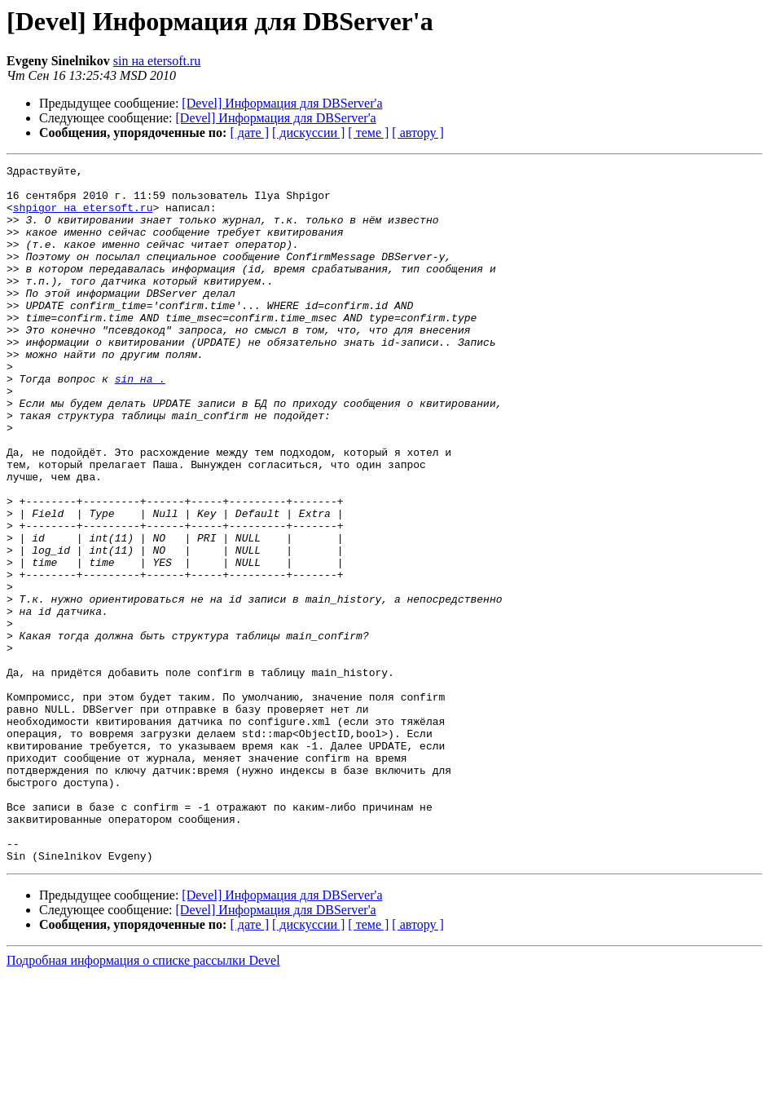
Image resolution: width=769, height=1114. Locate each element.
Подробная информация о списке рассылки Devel (143, 1100)
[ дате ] (249, 132)
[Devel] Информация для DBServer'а (282, 103)
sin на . (140, 422)
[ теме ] (368, 132)
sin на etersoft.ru (157, 61)
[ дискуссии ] (308, 132)
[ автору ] (417, 132)
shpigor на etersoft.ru (83, 217)
